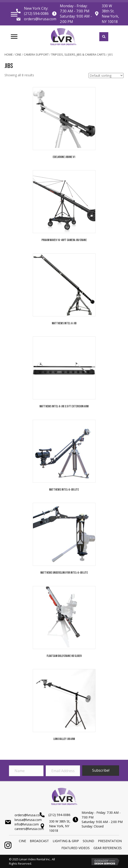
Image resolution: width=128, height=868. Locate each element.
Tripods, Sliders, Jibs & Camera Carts (78, 54)
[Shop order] (106, 75)
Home (8, 54)
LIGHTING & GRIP (66, 841)
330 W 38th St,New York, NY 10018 (59, 826)
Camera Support (36, 54)
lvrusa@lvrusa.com (28, 820)
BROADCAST (39, 841)
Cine (18, 54)
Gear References (107, 848)
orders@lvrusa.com (40, 18)
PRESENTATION (110, 841)
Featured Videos (75, 848)
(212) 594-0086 (36, 13)
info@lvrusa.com (27, 824)
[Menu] (14, 14)
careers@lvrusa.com (29, 829)
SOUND (88, 841)
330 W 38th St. (108, 8)
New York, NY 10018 (110, 19)
